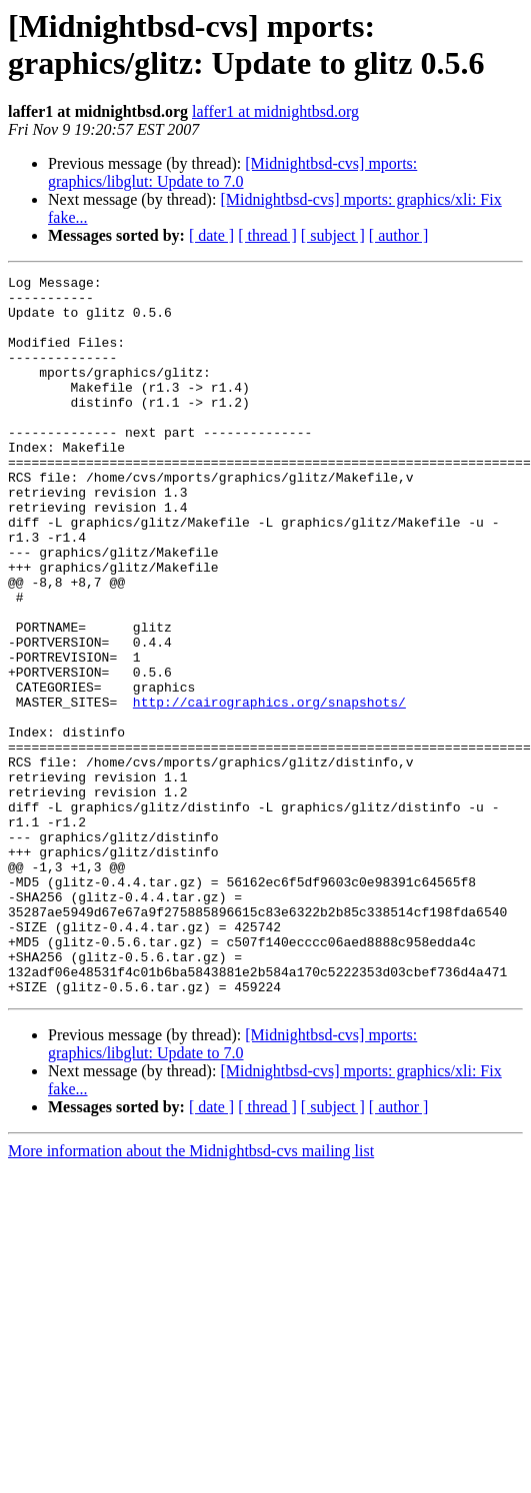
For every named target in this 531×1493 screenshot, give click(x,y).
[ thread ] (267, 235)
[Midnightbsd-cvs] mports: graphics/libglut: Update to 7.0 (232, 172)
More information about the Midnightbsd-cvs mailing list (191, 1294)
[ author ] (399, 235)
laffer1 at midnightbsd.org (275, 111)
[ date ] (211, 235)
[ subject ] (333, 235)
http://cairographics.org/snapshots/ (269, 788)
